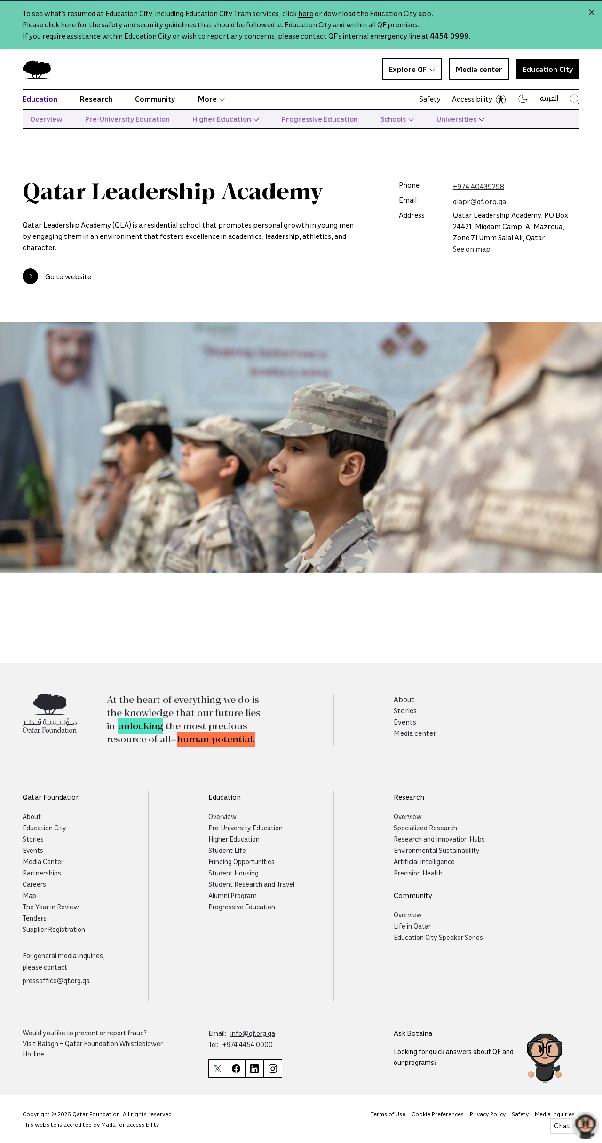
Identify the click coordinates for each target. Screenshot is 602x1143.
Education (40, 98)
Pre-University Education (127, 119)
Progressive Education (320, 119)
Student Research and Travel (251, 884)
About (404, 699)
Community (155, 98)
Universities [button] (460, 119)
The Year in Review (51, 906)
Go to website (68, 276)
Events (405, 721)
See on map (472, 248)
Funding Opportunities (241, 861)
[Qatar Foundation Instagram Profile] (272, 1068)
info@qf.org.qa (252, 1033)
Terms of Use (388, 1114)
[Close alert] (591, 12)
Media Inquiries (555, 1114)
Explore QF (412, 69)
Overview (46, 119)
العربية (549, 97)
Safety (430, 98)
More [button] (211, 98)
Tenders (35, 918)
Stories (405, 710)
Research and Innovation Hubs (439, 839)
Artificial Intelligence (424, 861)
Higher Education (225, 119)
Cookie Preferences (438, 1114)
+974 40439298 (478, 186)
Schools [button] (397, 119)
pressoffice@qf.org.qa (56, 980)
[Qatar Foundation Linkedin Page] (254, 1068)
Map (29, 895)
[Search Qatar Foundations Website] (574, 99)
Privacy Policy (488, 1114)
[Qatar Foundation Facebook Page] (236, 1068)
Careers (34, 884)
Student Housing (233, 872)
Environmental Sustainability (437, 850)
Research (96, 98)
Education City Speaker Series (438, 937)
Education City (548, 69)
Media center (479, 69)
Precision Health (418, 872)
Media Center (43, 861)
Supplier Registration (54, 929)
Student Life (227, 850)
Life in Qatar (412, 926)
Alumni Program (232, 895)
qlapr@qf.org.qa (479, 201)
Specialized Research (425, 827)
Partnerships (42, 872)
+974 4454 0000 (247, 1044)
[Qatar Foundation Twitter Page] (217, 1068)
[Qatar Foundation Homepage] (40, 69)
